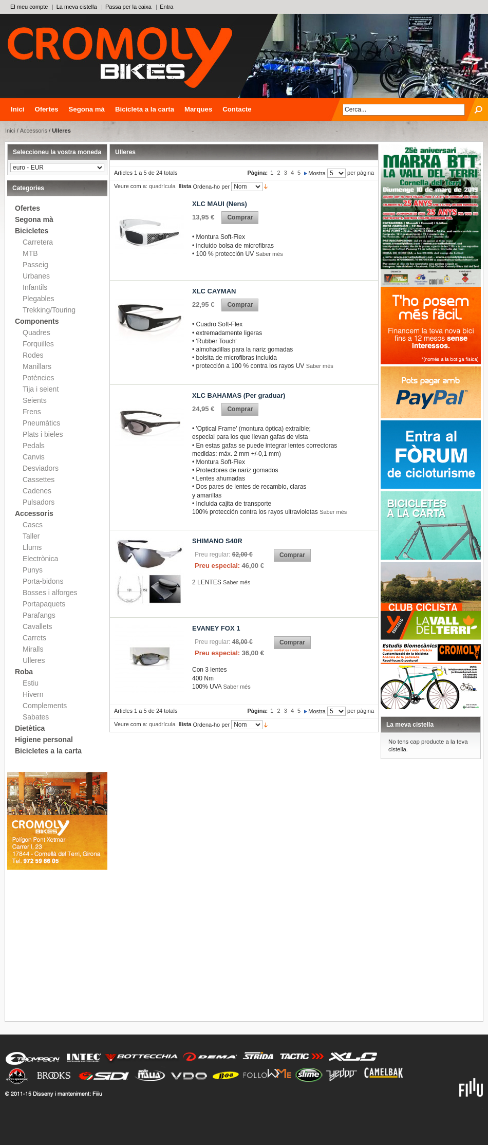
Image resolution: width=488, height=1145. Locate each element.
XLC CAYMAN (214, 291)
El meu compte (29, 7)
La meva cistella (77, 7)
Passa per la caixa (128, 7)
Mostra (317, 173)
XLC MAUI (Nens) (219, 204)
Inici (17, 109)
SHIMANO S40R (217, 541)
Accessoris (33, 130)
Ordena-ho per (211, 186)
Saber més (269, 254)
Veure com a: (130, 186)
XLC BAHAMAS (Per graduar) (238, 395)
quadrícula (162, 186)
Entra (166, 7)
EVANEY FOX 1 (216, 628)
